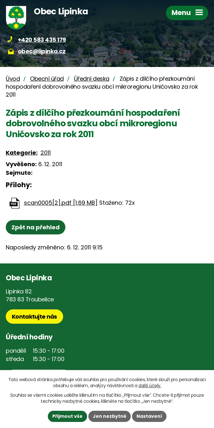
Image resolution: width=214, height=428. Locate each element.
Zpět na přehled (35, 227)
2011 (46, 153)
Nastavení (149, 416)
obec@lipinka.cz (42, 51)
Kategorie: (22, 153)
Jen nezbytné (109, 416)
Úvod (13, 79)
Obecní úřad (47, 79)
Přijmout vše (67, 416)
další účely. (149, 385)
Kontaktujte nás (34, 317)
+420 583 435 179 (42, 40)
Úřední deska (91, 79)
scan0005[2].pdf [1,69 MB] (61, 203)
